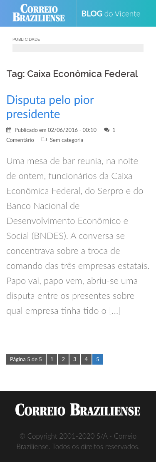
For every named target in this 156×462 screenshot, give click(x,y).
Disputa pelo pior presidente (50, 106)
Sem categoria (66, 140)
